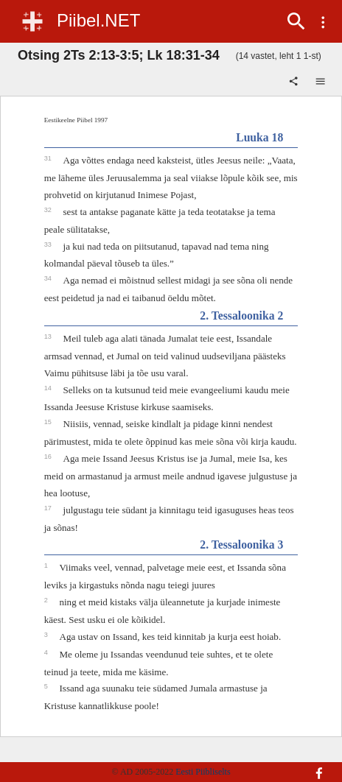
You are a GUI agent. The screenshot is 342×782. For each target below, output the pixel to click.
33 (49, 244)
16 (49, 456)
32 (49, 210)
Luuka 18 (259, 137)
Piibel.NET (98, 20)
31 (49, 158)
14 (49, 388)
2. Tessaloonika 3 (241, 544)
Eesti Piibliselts (202, 772)
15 (49, 422)
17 (49, 508)
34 (49, 278)
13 (49, 336)
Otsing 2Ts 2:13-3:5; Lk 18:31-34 (119, 55)
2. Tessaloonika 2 (241, 315)
